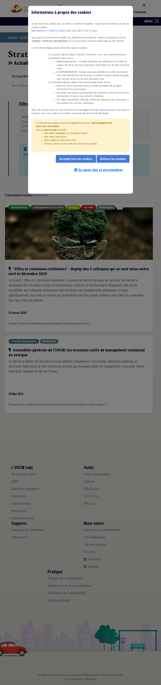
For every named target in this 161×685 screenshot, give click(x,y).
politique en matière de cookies (51, 30)
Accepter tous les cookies (75, 159)
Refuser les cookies (113, 159)
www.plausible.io (108, 110)
